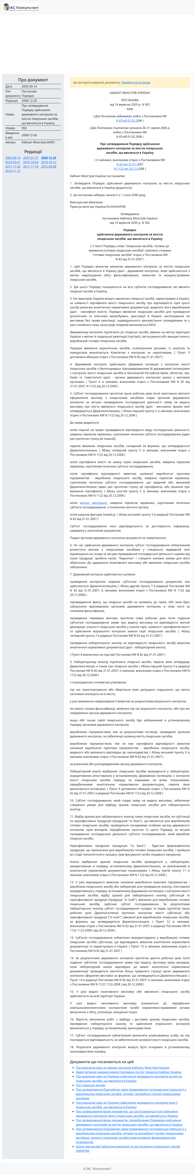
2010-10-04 (31, 162)
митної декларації (93, 503)
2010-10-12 (48, 162)
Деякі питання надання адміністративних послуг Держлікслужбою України (128, 1072)
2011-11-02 (13, 167)
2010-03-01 (13, 162)
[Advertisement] (97, 44)
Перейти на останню (135, 82)
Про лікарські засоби (90, 1085)
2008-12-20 (48, 158)
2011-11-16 (31, 167)
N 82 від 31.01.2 (127, 164)
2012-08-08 (48, 167)
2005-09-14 (13, 158)
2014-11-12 (13, 171)
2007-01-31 (31, 158)
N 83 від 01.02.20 (127, 121)
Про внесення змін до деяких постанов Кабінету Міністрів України (122, 1068)
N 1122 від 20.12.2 (126, 169)
